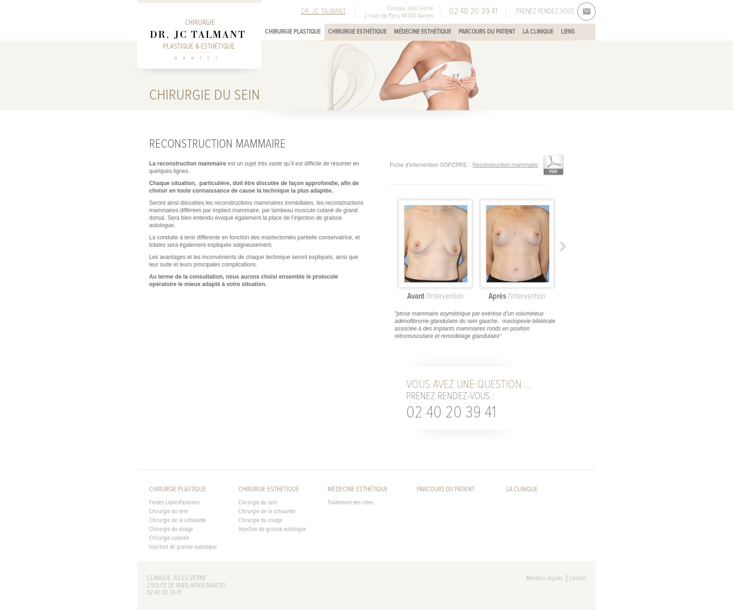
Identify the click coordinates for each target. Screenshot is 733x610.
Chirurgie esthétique (357, 32)
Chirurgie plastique (293, 32)
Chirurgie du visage (171, 529)
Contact (577, 578)
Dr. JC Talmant (323, 11)
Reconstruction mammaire (505, 165)
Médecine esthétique (422, 32)
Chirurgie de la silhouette (177, 520)
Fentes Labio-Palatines (174, 503)
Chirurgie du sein (168, 512)
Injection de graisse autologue (183, 547)
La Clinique (538, 32)
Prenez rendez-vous (545, 11)
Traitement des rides (351, 503)
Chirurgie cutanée (169, 538)
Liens (568, 32)
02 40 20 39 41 (451, 413)
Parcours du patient (487, 32)
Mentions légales (544, 578)
